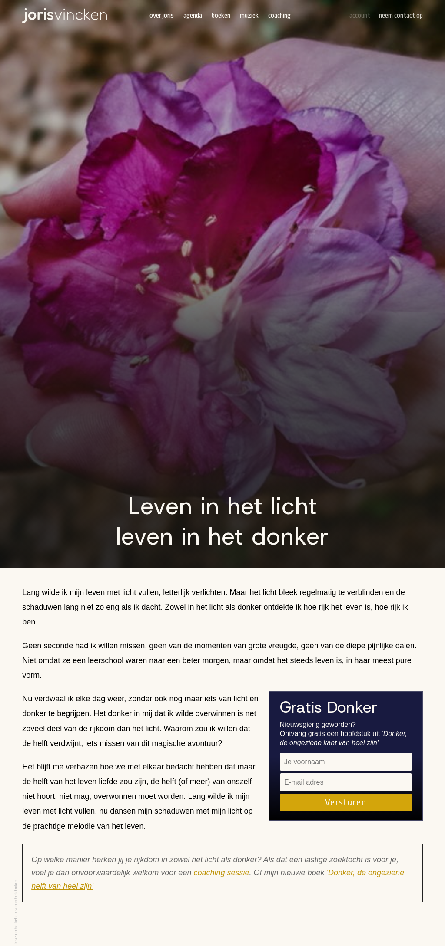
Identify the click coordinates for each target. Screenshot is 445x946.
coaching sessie (221, 872)
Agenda (192, 16)
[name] (346, 762)
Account (359, 16)
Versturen (345, 802)
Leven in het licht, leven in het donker (15, 912)
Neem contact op (401, 16)
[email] (346, 782)
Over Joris (161, 16)
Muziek (249, 16)
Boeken (221, 16)
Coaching (279, 16)
